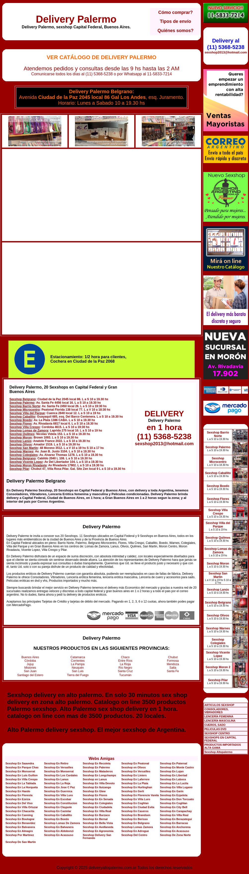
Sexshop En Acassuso (174, 831)
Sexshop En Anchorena (175, 827)
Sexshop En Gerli (132, 791)
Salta (173, 667)
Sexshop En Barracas (174, 823)
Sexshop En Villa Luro (58, 795)
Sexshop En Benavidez (20, 823)
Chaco (125, 657)
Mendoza (173, 664)
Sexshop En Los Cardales (61, 775)
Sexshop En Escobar (57, 799)
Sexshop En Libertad (173, 775)
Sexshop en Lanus (95, 779)
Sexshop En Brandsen (135, 815)
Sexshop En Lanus (56, 779)
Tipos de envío (175, 21)
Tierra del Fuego (78, 675)
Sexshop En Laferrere (135, 779)
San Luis (78, 671)
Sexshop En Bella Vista (98, 823)
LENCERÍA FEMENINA (218, 716)
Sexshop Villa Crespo (24, 427)
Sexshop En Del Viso (19, 803)
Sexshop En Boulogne (20, 819)
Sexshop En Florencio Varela (140, 795)
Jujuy (30, 664)
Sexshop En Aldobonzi (59, 831)
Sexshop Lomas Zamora (137, 827)
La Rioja (125, 664)
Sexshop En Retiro (56, 763)
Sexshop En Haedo (17, 791)
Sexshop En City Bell (173, 807)
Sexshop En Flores (95, 795)
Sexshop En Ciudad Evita (137, 807)
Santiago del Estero (30, 675)
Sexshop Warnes (21, 451)
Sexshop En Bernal (95, 819)
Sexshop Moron (20, 437)
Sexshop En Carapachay (176, 811)
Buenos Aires (30, 657)
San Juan (30, 671)
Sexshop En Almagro (19, 831)
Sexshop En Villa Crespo (21, 779)
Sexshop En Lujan (171, 771)
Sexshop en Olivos (133, 767)
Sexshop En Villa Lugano (176, 787)
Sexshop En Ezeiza (17, 799)
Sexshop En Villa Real (97, 811)
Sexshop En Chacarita (19, 811)
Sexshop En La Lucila (174, 783)
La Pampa (78, 664)
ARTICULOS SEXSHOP (219, 704)
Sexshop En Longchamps (99, 775)
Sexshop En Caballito (58, 815)
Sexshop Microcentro (24, 409)
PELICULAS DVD (215, 729)
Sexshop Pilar (19, 469)
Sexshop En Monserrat (20, 771)
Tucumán (125, 675)
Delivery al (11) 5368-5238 (225, 44)
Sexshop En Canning (19, 815)
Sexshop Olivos (20, 444)
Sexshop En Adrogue (135, 831)
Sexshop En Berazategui (176, 819)
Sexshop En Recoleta (96, 763)
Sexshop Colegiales (23, 455)
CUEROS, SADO (214, 724)
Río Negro (125, 667)
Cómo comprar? (175, 12)
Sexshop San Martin (23, 448)
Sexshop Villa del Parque (27, 413)
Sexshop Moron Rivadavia (27, 465)
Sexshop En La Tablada (20, 783)
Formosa (173, 660)
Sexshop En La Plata (134, 783)
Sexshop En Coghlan (135, 803)
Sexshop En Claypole (58, 807)
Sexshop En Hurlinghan (136, 787)
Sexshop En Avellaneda (98, 827)
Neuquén (78, 667)
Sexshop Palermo (22, 402)
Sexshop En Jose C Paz (59, 787)
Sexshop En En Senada (98, 799)
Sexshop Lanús (20, 441)
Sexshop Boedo (20, 420)
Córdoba (30, 660)
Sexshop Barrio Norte (24, 406)
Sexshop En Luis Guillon (21, 775)
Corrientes (78, 660)
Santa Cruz (125, 671)
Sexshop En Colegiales (98, 803)
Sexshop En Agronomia (98, 831)
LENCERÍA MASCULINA (219, 720)
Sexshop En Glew (94, 791)
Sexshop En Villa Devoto (99, 783)
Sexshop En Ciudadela (97, 807)
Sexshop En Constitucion (60, 803)
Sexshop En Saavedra (19, 763)
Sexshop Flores (20, 423)
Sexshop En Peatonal (135, 763)
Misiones (30, 667)
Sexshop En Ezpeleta (173, 795)
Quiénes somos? (175, 30)
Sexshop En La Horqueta (21, 787)
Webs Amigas (101, 758)
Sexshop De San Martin (20, 841)
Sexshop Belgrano (22, 399)
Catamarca (78, 657)
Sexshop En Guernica (58, 791)
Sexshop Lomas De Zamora (62, 823)
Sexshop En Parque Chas (21, 767)
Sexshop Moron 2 (218, 667)
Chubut (173, 657)
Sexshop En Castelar (57, 811)
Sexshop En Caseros (134, 811)
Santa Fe (173, 671)
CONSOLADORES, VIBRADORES (216, 711)
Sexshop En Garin (171, 791)
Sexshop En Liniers (134, 775)
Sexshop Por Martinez (19, 834)
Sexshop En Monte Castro (177, 767)
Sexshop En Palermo (96, 767)
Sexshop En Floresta (19, 795)
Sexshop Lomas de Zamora (28, 430)
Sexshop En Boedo (56, 819)
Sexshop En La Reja (57, 783)
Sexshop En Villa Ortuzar (21, 807)
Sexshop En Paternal (173, 763)
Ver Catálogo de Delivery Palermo (101, 57)
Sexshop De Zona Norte (175, 834)
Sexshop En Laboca (173, 779)
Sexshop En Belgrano (135, 823)
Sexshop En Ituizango (97, 787)
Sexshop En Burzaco (96, 815)
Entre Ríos (125, 660)
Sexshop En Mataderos (98, 771)
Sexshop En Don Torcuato (177, 799)
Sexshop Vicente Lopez (26, 462)
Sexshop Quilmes (22, 434)
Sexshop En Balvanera (20, 827)
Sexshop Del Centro (134, 834)
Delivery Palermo (76, 19)
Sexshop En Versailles (58, 767)
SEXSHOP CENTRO (217, 733)
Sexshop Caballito (22, 416)
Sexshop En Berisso (134, 819)
